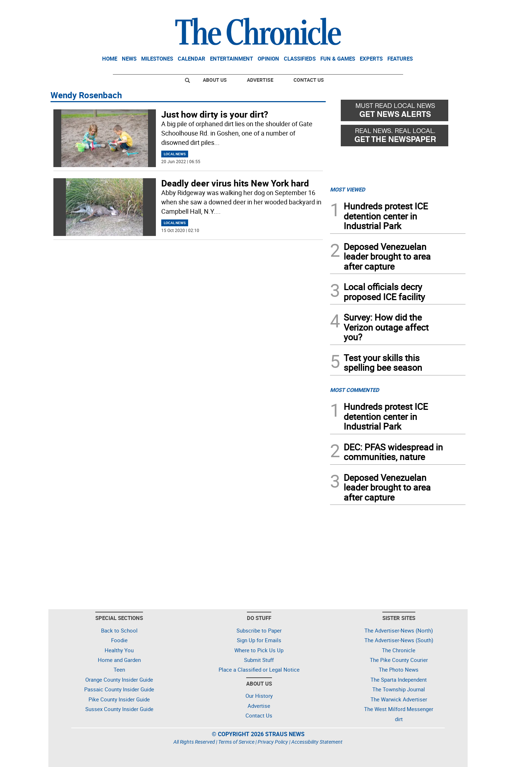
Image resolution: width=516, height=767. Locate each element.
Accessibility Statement (317, 741)
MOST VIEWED (347, 189)
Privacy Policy (273, 741)
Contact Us (308, 79)
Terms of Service (236, 741)
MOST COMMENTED (354, 389)
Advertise (260, 79)
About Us (215, 79)
